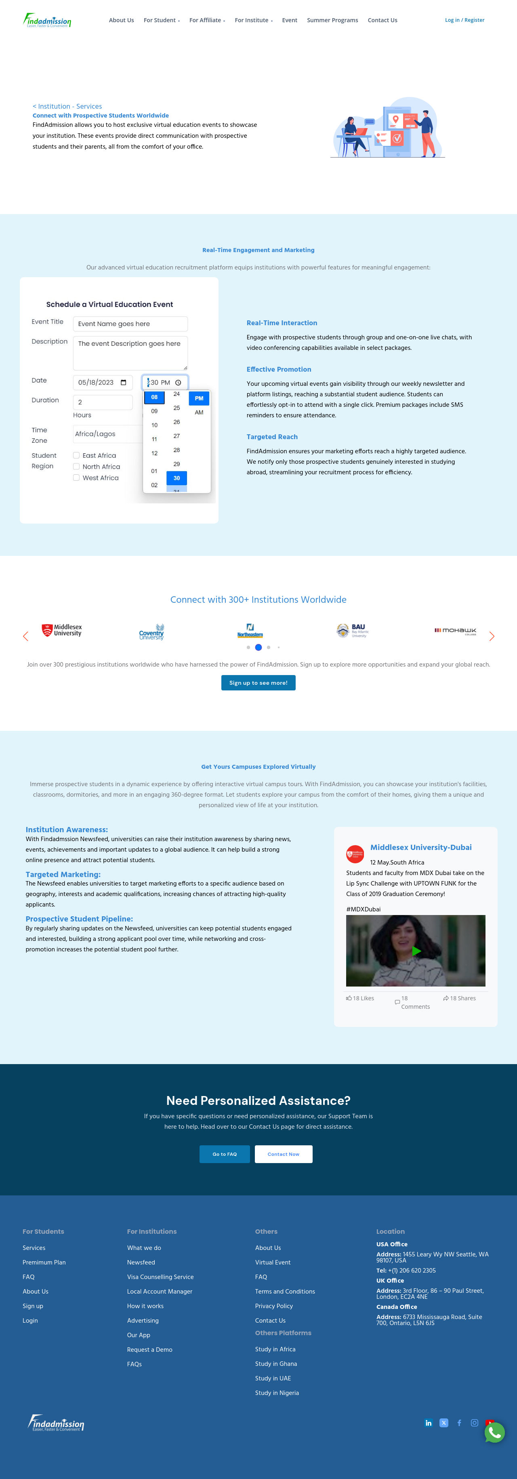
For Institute (251, 20)
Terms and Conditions (285, 1292)
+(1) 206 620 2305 (406, 1271)
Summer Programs (332, 20)
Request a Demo (149, 1350)
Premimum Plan (44, 1263)
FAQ (29, 1277)
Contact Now (284, 1154)
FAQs (134, 1364)
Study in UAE (273, 1379)
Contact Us (382, 20)
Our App (138, 1335)
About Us (121, 20)
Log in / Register (465, 20)
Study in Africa (275, 1349)
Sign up (33, 1306)
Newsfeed (141, 1263)
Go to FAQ (224, 1154)
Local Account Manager (160, 1292)
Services (34, 1248)
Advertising (143, 1321)
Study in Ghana (276, 1364)
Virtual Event (273, 1263)
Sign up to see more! (258, 682)
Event (290, 20)
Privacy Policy (274, 1306)
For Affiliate (205, 20)
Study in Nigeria (277, 1393)
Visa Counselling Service (160, 1277)
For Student (160, 20)
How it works (145, 1306)
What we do (144, 1248)
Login (30, 1321)
